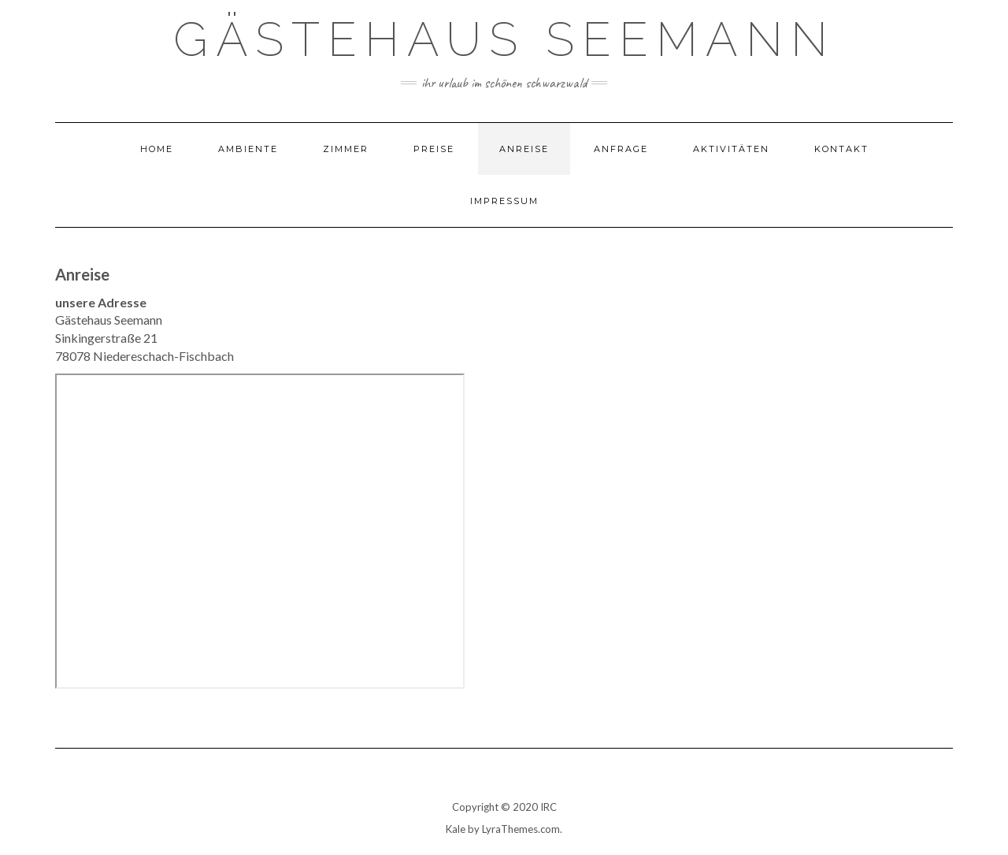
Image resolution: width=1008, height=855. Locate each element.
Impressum (504, 200)
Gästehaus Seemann (504, 39)
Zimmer (346, 148)
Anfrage (621, 148)
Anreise (524, 148)
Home (156, 148)
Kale (455, 829)
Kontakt (841, 148)
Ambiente (248, 148)
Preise (433, 148)
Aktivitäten (731, 148)
